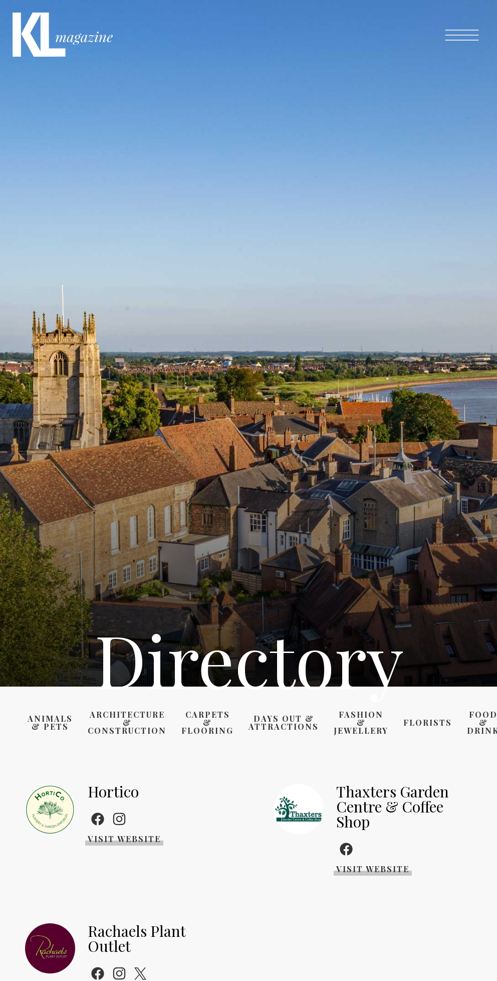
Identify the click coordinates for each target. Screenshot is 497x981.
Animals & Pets (50, 723)
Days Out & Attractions (283, 723)
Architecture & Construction (127, 723)
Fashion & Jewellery (361, 723)
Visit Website (124, 839)
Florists (427, 723)
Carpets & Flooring (207, 723)
